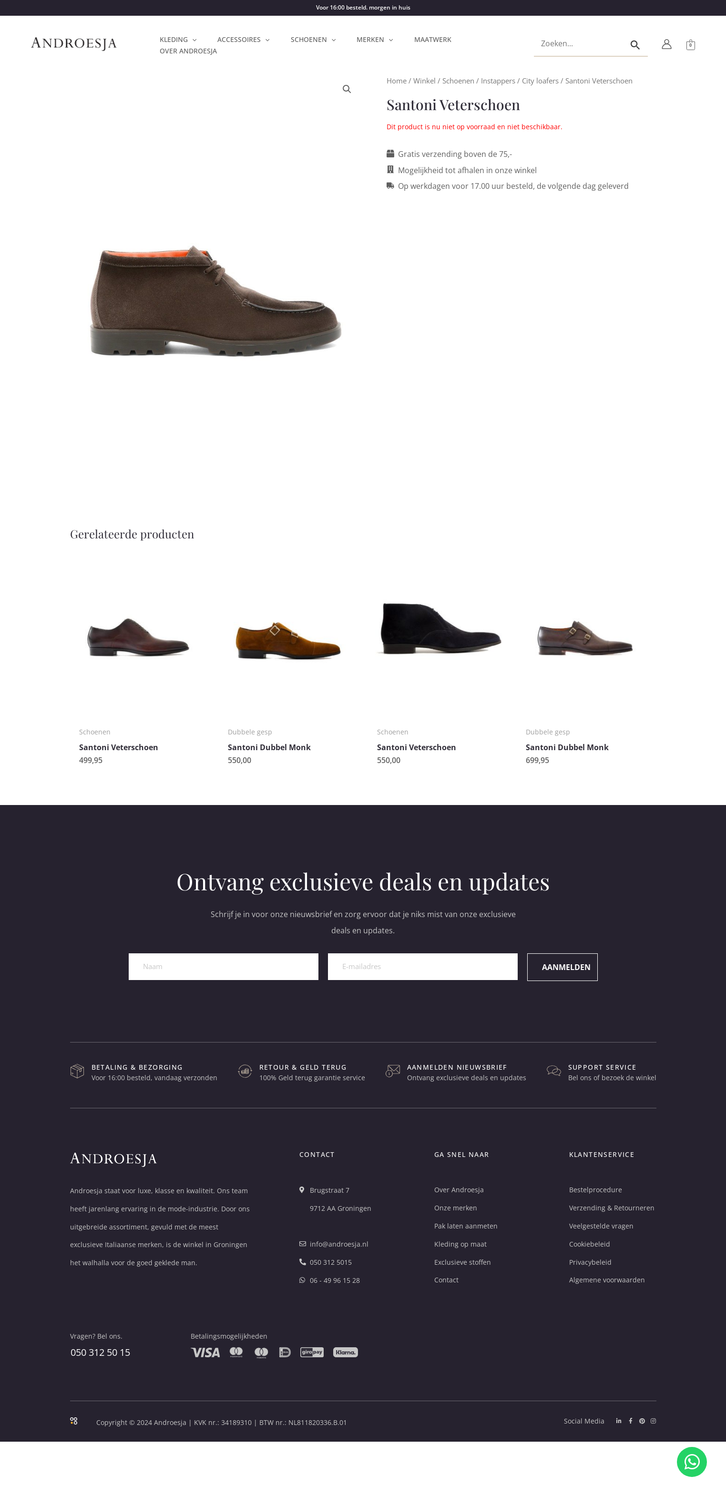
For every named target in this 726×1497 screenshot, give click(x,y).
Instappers (498, 80)
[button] (192, 39)
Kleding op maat (460, 1244)
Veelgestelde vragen (601, 1225)
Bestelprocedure (595, 1189)
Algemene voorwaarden (607, 1279)
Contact (446, 1279)
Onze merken (455, 1207)
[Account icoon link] (666, 44)
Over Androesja (459, 1189)
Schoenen (458, 80)
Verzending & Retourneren (611, 1207)
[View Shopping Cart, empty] (690, 44)
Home (397, 80)
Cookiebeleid (589, 1244)
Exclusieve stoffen (462, 1262)
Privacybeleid (590, 1262)
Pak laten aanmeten (466, 1225)
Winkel (424, 80)
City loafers (540, 80)
